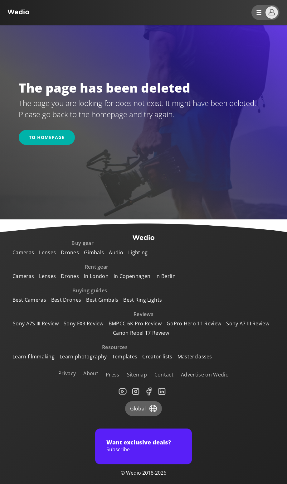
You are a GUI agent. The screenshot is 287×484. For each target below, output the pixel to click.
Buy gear (82, 243)
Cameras (23, 252)
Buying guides (89, 290)
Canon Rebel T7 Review (141, 332)
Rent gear (97, 266)
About (90, 373)
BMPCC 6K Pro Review (135, 323)
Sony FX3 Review (84, 323)
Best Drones (66, 299)
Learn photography (83, 356)
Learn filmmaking (33, 356)
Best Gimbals (102, 299)
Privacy (67, 373)
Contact (163, 374)
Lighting (138, 252)
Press (112, 374)
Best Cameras (29, 299)
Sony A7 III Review (247, 323)
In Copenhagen (132, 276)
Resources (115, 347)
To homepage (47, 137)
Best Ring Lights (142, 299)
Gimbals (94, 252)
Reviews (143, 314)
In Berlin (165, 276)
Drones (70, 252)
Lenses (47, 252)
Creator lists (157, 356)
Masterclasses (195, 356)
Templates (125, 356)
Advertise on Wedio (205, 374)
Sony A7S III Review (36, 323)
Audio (116, 252)
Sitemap (137, 374)
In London (96, 276)
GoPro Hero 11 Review (194, 323)
